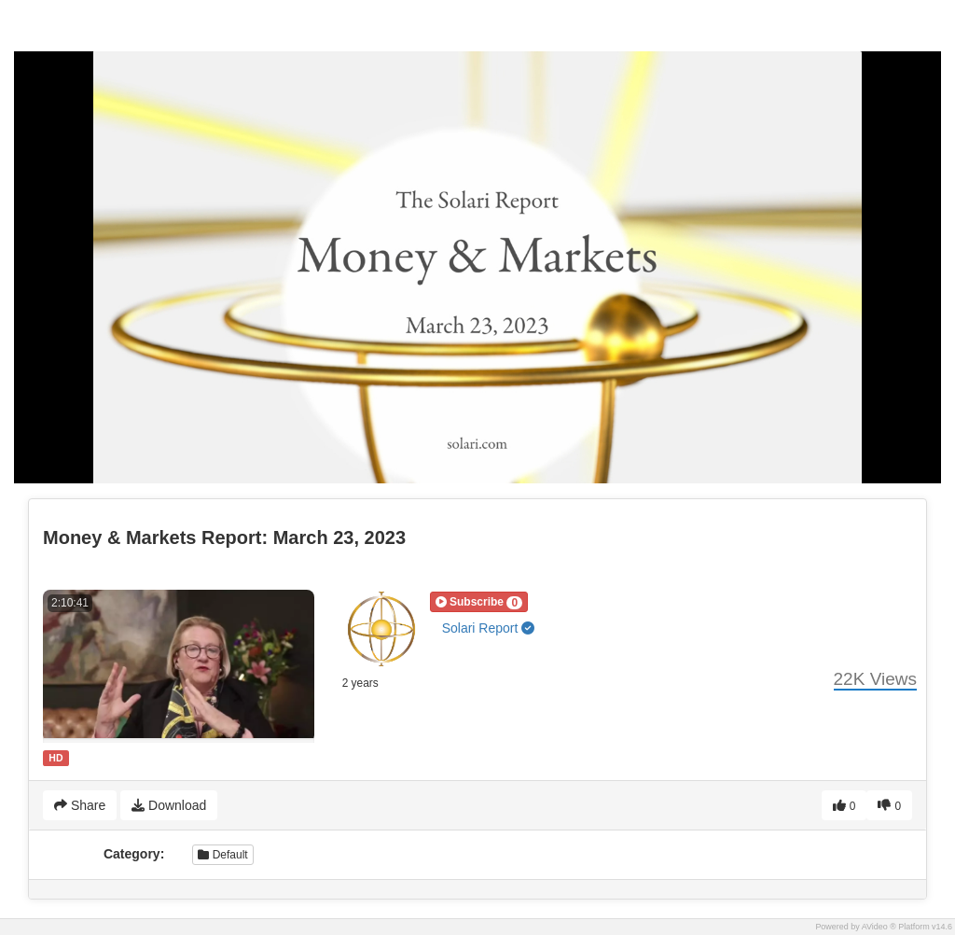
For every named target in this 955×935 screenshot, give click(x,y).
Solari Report (488, 628)
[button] (479, 602)
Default (222, 854)
